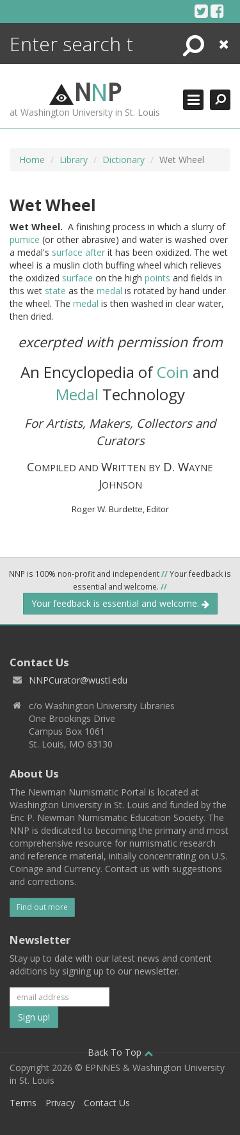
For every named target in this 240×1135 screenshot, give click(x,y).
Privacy (60, 1103)
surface (67, 252)
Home (32, 159)
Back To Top (120, 1052)
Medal (77, 394)
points (157, 278)
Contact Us (107, 1103)
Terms (23, 1103)
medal (109, 291)
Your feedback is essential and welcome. (120, 603)
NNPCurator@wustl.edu (78, 680)
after (95, 252)
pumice (25, 239)
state (55, 291)
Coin (173, 371)
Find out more (42, 907)
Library (74, 159)
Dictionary (123, 159)
